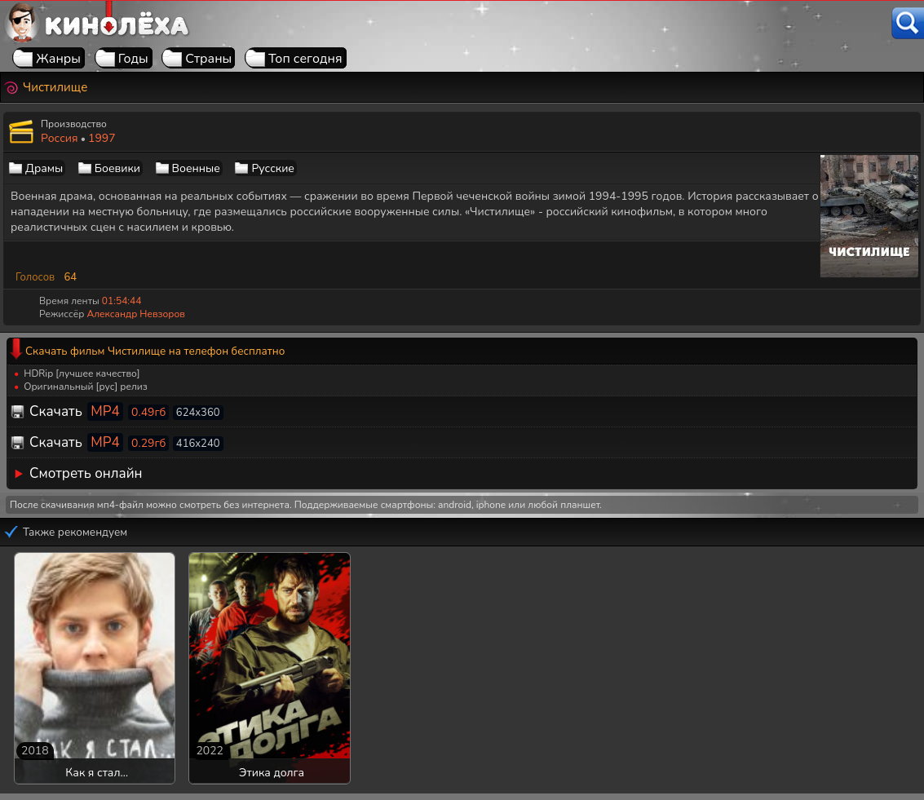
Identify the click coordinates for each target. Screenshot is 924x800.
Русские (272, 168)
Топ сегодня (305, 59)
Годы (133, 59)
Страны (208, 59)
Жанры (58, 59)
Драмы (44, 168)
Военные (196, 168)
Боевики (117, 168)
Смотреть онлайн (86, 473)
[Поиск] (907, 23)
